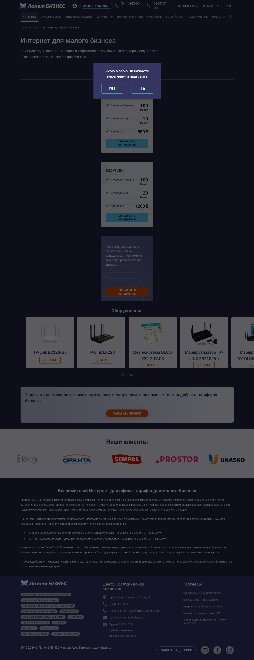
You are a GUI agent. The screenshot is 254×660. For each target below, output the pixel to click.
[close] (112, 89)
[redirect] (142, 89)
